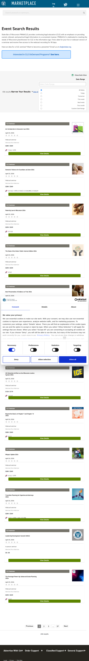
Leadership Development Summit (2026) (17, 536)
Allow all (72, 359)
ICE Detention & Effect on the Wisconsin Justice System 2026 (19, 374)
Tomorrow (81, 96)
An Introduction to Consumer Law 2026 (17, 129)
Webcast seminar (10, 140)
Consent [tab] (15, 307)
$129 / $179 (9, 391)
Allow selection (44, 359)
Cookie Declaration (29, 339)
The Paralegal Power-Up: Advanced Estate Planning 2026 (20, 577)
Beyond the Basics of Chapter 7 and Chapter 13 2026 (19, 414)
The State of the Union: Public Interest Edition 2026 (21, 251)
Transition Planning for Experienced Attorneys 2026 (19, 496)
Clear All (35, 92)
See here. (54, 54)
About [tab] (73, 307)
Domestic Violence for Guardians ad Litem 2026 (19, 170)
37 (58, 626)
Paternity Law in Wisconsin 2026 (15, 210)
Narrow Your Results (21, 91)
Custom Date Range (78, 108)
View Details (44, 153)
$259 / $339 (9, 227)
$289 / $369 (9, 146)
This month (81, 105)
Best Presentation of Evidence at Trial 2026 (18, 292)
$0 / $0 (7, 553)
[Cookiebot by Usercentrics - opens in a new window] (76, 300)
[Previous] (29, 626)
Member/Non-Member (12, 142)
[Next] (66, 626)
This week (81, 99)
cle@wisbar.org (65, 47)
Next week (81, 102)
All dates (82, 90)
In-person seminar (11, 546)
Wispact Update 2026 (11, 454)
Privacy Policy (43, 335)
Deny (16, 359)
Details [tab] (44, 307)
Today (83, 93)
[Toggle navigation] (78, 5)
